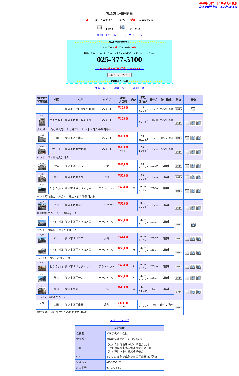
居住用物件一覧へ (107, 35)
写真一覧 (119, 87)
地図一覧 (138, 87)
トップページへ (133, 35)
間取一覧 (100, 87)
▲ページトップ (119, 320)
